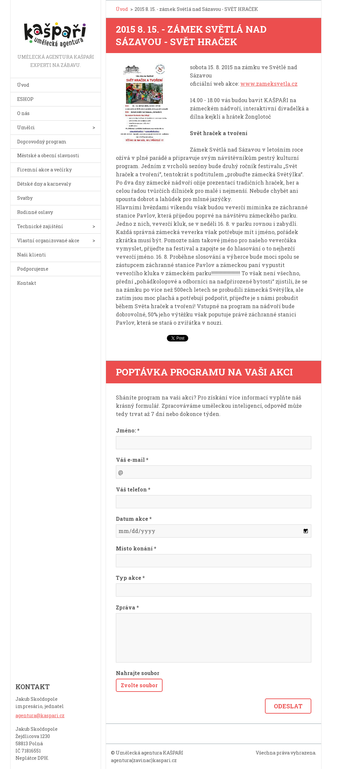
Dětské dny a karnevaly (44, 184)
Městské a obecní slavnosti (48, 155)
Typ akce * (130, 577)
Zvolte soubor (139, 685)
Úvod (23, 85)
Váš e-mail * (132, 459)
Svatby (25, 198)
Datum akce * (134, 518)
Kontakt (26, 283)
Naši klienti (31, 254)
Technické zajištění (40, 226)
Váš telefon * (133, 489)
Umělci (26, 127)
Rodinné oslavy (35, 212)
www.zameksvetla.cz (269, 83)
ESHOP (25, 99)
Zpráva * (127, 607)
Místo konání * (136, 548)
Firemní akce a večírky (44, 169)
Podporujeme (32, 269)
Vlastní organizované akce (48, 240)
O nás (23, 113)
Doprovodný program (41, 141)
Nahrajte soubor (137, 672)
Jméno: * (128, 430)
